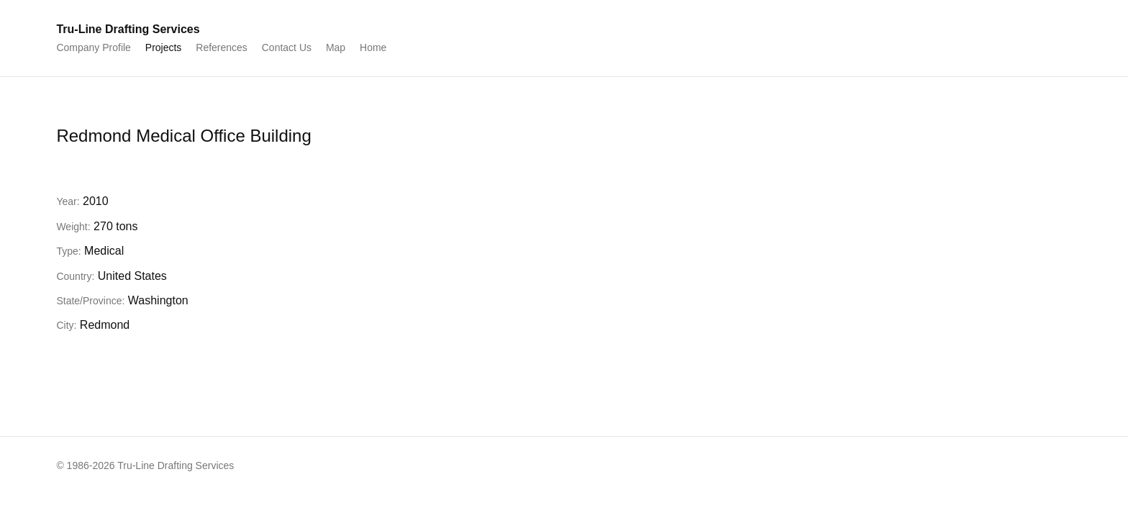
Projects (163, 47)
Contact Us (286, 47)
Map (335, 47)
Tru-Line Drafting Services (127, 29)
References (221, 47)
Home (373, 47)
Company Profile (93, 47)
